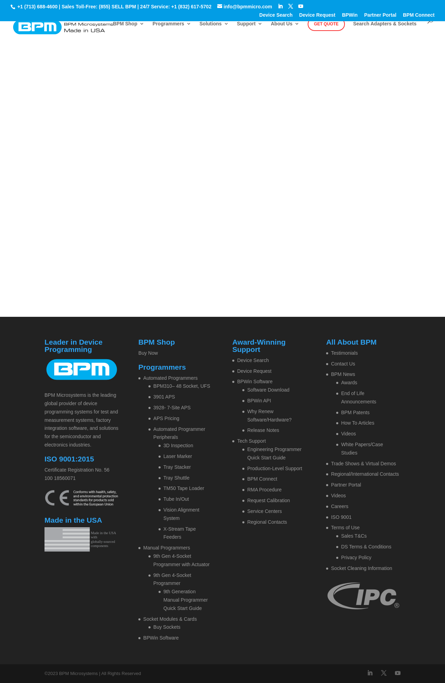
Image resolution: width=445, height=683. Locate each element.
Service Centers (264, 511)
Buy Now (148, 353)
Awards (349, 382)
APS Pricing (166, 418)
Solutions (211, 23)
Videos (348, 433)
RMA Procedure (264, 489)
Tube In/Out (176, 499)
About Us (281, 23)
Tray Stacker (177, 467)
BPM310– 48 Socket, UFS (181, 386)
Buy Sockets (166, 627)
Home (192, 106)
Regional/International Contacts (365, 474)
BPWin (350, 15)
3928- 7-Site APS (172, 407)
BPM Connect (419, 15)
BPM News (343, 374)
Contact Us (343, 364)
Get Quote (326, 24)
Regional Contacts (267, 522)
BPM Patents (355, 412)
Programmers (168, 23)
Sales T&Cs (354, 536)
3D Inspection (178, 445)
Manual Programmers (166, 548)
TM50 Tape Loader (183, 488)
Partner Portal (380, 15)
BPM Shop (125, 23)
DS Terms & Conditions (366, 546)
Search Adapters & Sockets (384, 23)
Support (246, 23)
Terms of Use (345, 527)
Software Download (268, 390)
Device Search (276, 15)
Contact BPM (241, 106)
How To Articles (357, 423)
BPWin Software (161, 638)
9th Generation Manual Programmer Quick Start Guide (185, 600)
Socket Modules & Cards (170, 619)
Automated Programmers (170, 378)
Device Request (317, 15)
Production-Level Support (274, 468)
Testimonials (344, 353)
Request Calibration (268, 500)
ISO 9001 (341, 517)
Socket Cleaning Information (361, 568)
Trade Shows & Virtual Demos (363, 463)
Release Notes (263, 430)
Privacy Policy (356, 557)
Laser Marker (177, 456)
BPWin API (259, 400)
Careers (339, 506)
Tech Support (251, 441)
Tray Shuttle (176, 478)
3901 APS (164, 397)
